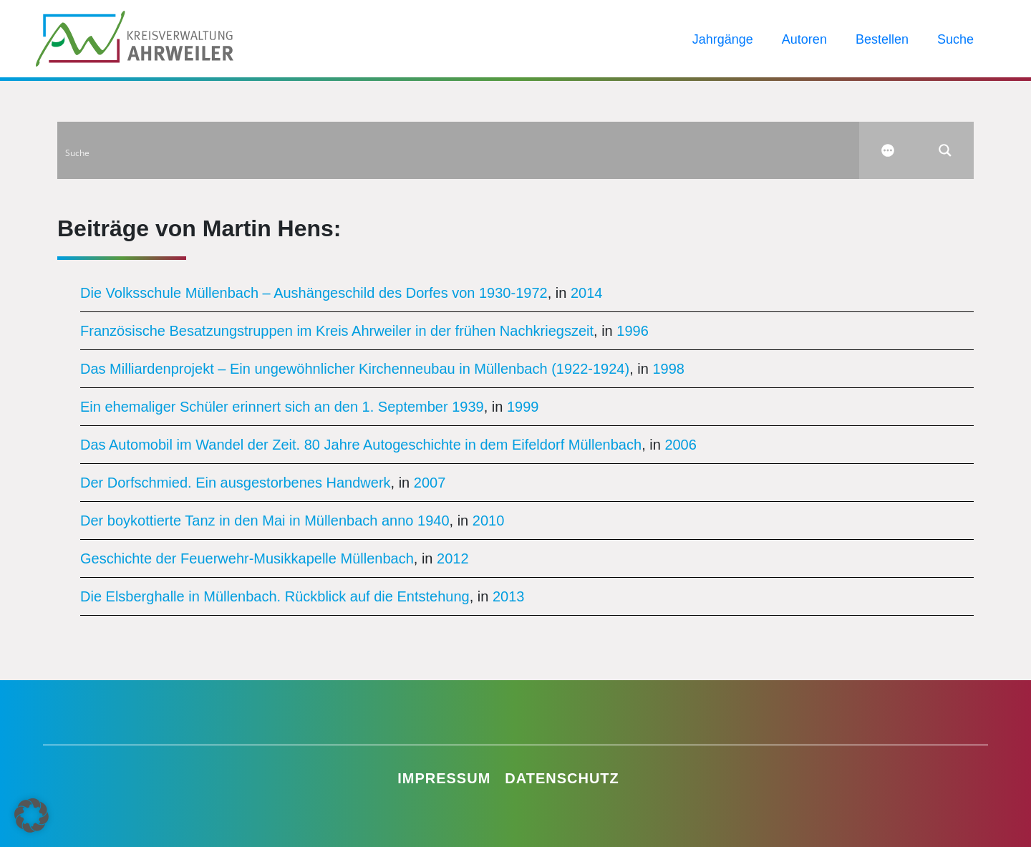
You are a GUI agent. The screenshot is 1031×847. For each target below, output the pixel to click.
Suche (955, 39)
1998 (668, 369)
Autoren (804, 39)
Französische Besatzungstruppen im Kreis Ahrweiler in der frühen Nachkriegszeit (337, 331)
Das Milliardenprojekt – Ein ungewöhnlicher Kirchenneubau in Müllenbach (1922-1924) (354, 369)
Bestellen (882, 39)
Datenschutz (562, 778)
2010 (489, 520)
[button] (31, 815)
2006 (680, 444)
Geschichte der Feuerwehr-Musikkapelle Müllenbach (247, 558)
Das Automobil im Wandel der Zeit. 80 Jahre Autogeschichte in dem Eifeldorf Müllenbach (361, 444)
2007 (430, 482)
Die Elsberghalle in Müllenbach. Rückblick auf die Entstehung (275, 596)
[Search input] (459, 150)
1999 (523, 407)
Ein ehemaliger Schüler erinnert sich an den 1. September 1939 (282, 407)
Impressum (443, 778)
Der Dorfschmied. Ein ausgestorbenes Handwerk (235, 482)
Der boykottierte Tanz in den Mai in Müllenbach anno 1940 (265, 520)
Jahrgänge (722, 39)
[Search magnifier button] (945, 150)
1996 (632, 331)
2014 (587, 293)
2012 (453, 558)
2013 (509, 596)
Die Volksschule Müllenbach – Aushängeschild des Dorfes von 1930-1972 (314, 293)
